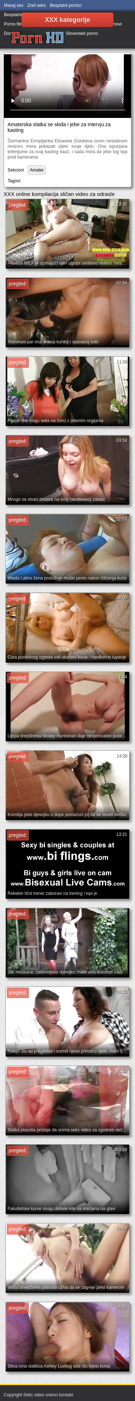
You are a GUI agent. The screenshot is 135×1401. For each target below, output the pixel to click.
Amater (37, 170)
